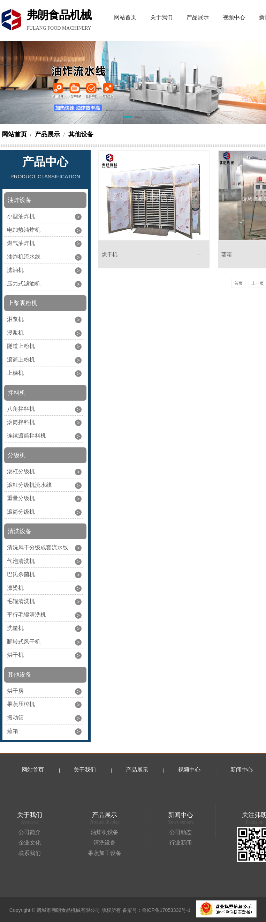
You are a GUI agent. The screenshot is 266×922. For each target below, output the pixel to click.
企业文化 (29, 843)
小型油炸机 (21, 216)
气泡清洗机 (21, 561)
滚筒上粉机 (21, 360)
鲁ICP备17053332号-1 (166, 910)
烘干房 (15, 691)
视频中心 (189, 770)
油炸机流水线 (23, 257)
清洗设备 (104, 843)
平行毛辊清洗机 (26, 615)
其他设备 (80, 134)
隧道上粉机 (21, 346)
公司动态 (180, 832)
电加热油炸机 (23, 230)
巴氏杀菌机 (21, 574)
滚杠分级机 (21, 471)
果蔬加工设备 (104, 853)
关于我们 (85, 770)
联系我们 (29, 853)
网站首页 (14, 134)
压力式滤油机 (23, 284)
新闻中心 (241, 770)
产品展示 (47, 134)
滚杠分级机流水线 (29, 485)
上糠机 (15, 373)
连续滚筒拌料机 (26, 436)
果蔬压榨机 (21, 704)
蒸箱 (12, 731)
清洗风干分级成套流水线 (37, 547)
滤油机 (15, 270)
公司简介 (29, 832)
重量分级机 (21, 498)
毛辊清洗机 (21, 601)
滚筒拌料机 (21, 422)
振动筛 (15, 718)
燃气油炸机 (21, 243)
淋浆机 (15, 319)
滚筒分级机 (21, 512)
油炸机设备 (105, 832)
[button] (128, 118)
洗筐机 (15, 628)
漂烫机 (15, 588)
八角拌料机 (21, 409)
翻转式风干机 (23, 642)
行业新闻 (180, 843)
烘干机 (15, 655)
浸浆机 (15, 333)
